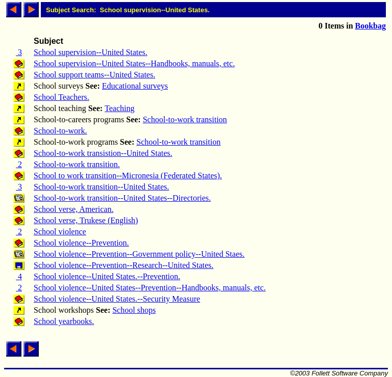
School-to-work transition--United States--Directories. (122, 198)
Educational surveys (135, 86)
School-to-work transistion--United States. (103, 153)
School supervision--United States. (91, 52)
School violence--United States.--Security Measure (117, 298)
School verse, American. (73, 209)
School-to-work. (60, 130)
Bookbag (370, 25)
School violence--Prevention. (81, 242)
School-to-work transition (185, 119)
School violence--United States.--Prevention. (107, 276)
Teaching (119, 108)
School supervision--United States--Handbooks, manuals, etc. (134, 63)
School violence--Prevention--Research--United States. (123, 265)
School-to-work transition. (77, 164)
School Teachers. (61, 97)
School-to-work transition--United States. (101, 186)
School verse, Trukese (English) (86, 220)
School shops (134, 310)
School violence (60, 231)
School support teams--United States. (94, 74)
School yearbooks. (64, 321)
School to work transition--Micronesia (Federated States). (128, 175)
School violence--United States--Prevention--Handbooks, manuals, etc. (150, 287)
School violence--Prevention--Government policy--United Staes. (139, 254)
